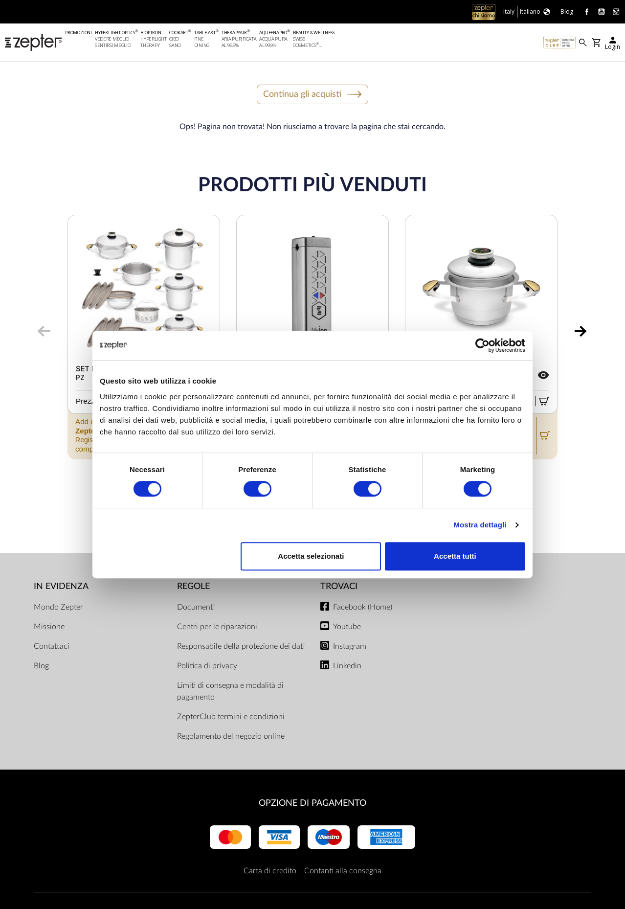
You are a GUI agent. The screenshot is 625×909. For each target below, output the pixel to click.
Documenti (196, 607)
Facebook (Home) (362, 607)
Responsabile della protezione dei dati (241, 646)
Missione (49, 627)
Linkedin (347, 666)
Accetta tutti (455, 556)
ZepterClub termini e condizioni (231, 717)
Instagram (349, 646)
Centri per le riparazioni (217, 627)
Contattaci (51, 646)
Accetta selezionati (311, 556)
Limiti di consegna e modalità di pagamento (230, 691)
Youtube (347, 627)
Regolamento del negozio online (231, 736)
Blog (41, 666)
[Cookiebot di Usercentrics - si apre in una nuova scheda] (482, 345)
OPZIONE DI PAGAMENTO (312, 803)
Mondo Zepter (58, 607)
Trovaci (338, 587)
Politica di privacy (207, 666)
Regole (193, 587)
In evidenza (61, 587)
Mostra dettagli (479, 525)
